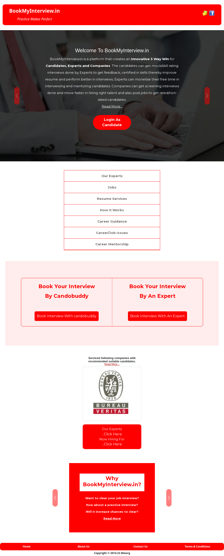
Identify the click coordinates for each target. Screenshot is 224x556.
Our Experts (112, 176)
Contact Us (140, 546)
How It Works (112, 210)
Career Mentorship (112, 244)
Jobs (112, 187)
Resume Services (112, 199)
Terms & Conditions (197, 546)
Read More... (112, 106)
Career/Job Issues (112, 233)
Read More (112, 518)
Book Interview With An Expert (157, 316)
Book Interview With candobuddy (66, 316)
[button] (17, 95)
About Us (84, 546)
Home (27, 546)
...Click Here (112, 434)
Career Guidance (112, 221)
